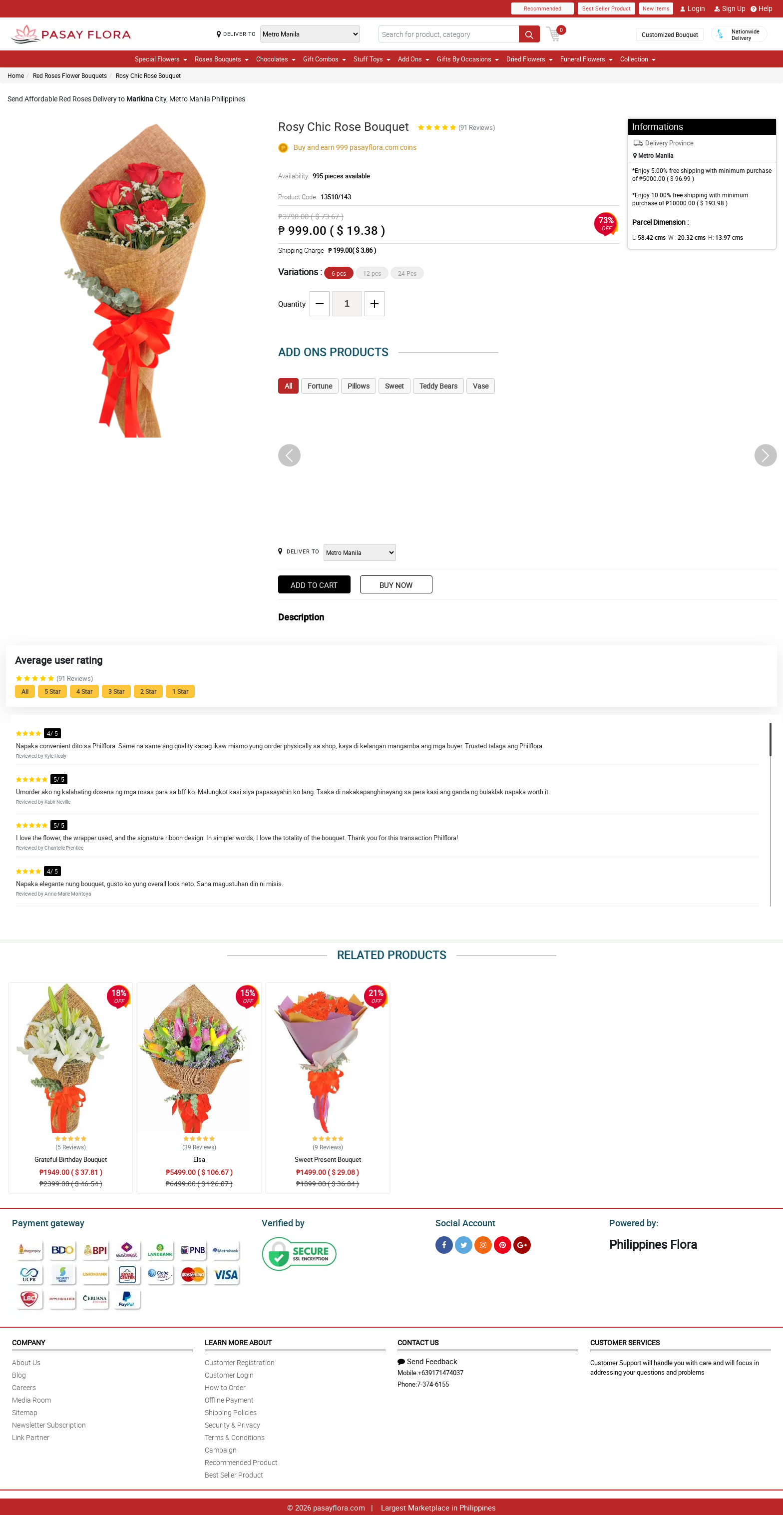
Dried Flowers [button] (529, 58)
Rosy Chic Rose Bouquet (148, 75)
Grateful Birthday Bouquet (70, 1159)
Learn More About (238, 1341)
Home (15, 75)
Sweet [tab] (394, 386)
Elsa (199, 1159)
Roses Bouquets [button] (222, 58)
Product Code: (313, 196)
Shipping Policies (231, 1411)
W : (682, 237)
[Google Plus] (522, 1243)
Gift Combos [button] (324, 58)
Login (692, 8)
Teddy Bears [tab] (438, 386)
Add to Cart (314, 585)
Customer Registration (240, 1361)
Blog (19, 1373)
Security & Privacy (232, 1423)
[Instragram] (483, 1243)
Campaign (221, 1448)
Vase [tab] (480, 386)
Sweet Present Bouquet (328, 1159)
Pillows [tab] (359, 386)
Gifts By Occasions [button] (468, 58)
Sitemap (24, 1411)
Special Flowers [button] (161, 58)
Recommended (542, 8)
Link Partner (30, 1436)
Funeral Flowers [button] (586, 58)
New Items (656, 8)
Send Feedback (427, 1360)
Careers (24, 1386)
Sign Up (730, 8)
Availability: (321, 175)
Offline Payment (229, 1398)
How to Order (225, 1386)
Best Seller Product (606, 8)
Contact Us (417, 1341)
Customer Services (625, 1341)
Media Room (31, 1398)
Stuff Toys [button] (372, 58)
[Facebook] (444, 1243)
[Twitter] (463, 1243)
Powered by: (631, 1222)
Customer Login (229, 1373)
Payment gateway (43, 1222)
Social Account (462, 1222)
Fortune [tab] (320, 386)
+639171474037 (440, 1371)
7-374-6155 (433, 1382)
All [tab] (288, 386)
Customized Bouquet (670, 34)
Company (28, 1341)
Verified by (282, 1222)
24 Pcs (407, 273)
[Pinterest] (502, 1243)
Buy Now (396, 585)
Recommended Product (241, 1461)
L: (647, 237)
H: (717, 237)
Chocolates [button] (276, 58)
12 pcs (372, 273)
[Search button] (529, 33)
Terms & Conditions (235, 1436)
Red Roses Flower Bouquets (70, 75)
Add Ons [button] (413, 58)
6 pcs (339, 273)
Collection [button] (638, 58)
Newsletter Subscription (49, 1423)
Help (762, 8)
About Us (26, 1361)
